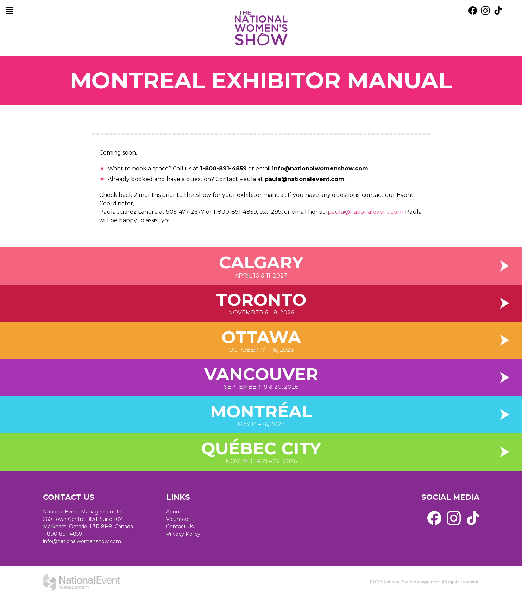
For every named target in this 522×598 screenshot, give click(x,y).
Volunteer (178, 519)
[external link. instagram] (485, 11)
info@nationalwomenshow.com (82, 541)
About (173, 512)
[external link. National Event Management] (81, 582)
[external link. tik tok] (498, 11)
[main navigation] (10, 11)
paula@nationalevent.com (303, 179)
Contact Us (180, 526)
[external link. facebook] (472, 11)
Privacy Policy (183, 534)
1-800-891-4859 (62, 534)
